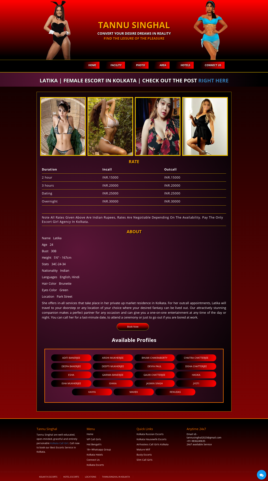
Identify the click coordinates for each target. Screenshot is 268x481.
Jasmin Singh (154, 383)
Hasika (196, 374)
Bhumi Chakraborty (154, 357)
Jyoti (196, 383)
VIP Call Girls (94, 439)
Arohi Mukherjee (113, 357)
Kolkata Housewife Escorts (151, 439)
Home (92, 65)
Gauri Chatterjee (154, 374)
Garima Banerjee (112, 374)
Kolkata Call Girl (59, 443)
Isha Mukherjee (71, 383)
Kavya (92, 392)
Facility (116, 65)
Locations (90, 476)
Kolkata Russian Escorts (150, 434)
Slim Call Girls (144, 459)
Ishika (113, 383)
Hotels (185, 65)
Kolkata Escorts (95, 464)
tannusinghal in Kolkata (116, 476)
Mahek (134, 392)
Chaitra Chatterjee (196, 357)
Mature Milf (143, 449)
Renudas (175, 392)
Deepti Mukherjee (113, 366)
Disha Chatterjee (196, 366)
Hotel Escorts (71, 476)
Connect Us (213, 65)
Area (163, 65)
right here (213, 80)
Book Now (132, 326)
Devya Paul (154, 366)
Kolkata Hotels (95, 454)
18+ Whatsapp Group (99, 449)
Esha (71, 374)
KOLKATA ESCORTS (48, 476)
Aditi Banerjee (71, 357)
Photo (140, 65)
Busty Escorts (144, 454)
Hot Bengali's (94, 444)
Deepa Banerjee (71, 366)
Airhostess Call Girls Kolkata (153, 444)
